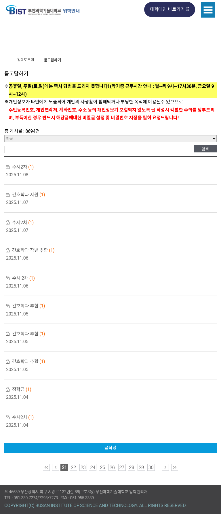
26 (112, 467)
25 (102, 467)
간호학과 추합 (28, 306)
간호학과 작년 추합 (33, 250)
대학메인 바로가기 (167, 9)
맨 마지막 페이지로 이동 (174, 467)
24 (92, 467)
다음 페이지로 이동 (165, 467)
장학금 (21, 389)
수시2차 (23, 167)
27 (122, 467)
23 (83, 467)
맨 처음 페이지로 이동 (46, 467)
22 (73, 467)
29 (141, 467)
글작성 (110, 447)
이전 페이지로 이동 (55, 467)
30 (151, 467)
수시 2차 (23, 278)
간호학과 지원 (28, 194)
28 (131, 467)
